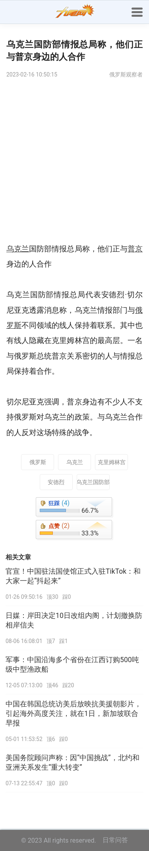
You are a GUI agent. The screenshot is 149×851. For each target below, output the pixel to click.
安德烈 (56, 482)
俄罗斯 (37, 462)
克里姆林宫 (112, 462)
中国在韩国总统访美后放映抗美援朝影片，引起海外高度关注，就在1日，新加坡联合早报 (73, 713)
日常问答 (115, 840)
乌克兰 (74, 462)
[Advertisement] (74, 162)
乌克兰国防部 (93, 482)
